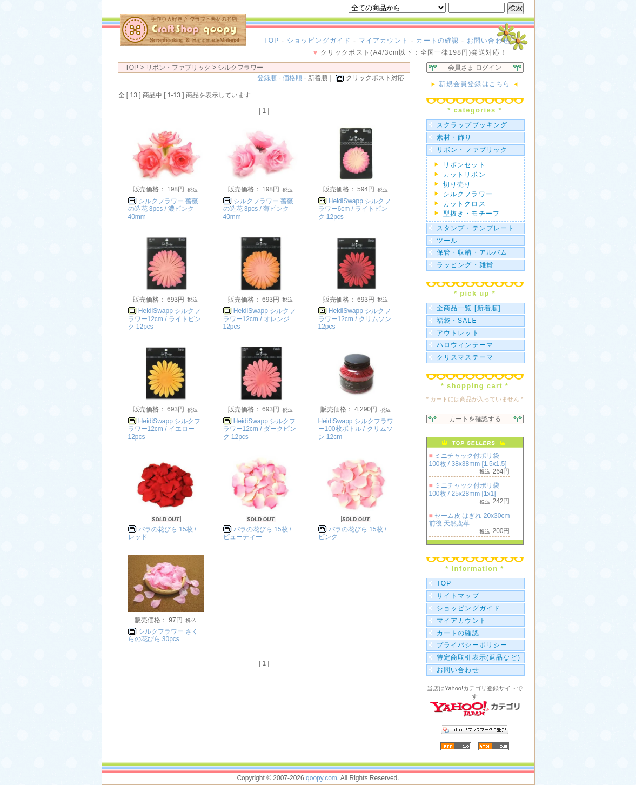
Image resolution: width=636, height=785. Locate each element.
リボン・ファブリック (472, 150)
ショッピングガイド (319, 40)
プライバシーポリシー (472, 645)
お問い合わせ (488, 40)
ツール (447, 240)
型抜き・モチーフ (471, 213)
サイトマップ (458, 596)
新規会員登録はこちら (474, 84)
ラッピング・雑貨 (465, 265)
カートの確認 (437, 40)
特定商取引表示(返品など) (479, 657)
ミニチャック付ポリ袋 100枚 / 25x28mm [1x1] (464, 489)
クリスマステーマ (465, 357)
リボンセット (464, 165)
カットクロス (464, 204)
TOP (271, 40)
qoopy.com (321, 778)
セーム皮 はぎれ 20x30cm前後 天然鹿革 (469, 519)
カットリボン (464, 174)
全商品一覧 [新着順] (469, 308)
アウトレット (458, 333)
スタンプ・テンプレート (476, 228)
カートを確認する (475, 419)
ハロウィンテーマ (465, 345)
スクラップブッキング (472, 125)
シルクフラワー (240, 67)
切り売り (457, 184)
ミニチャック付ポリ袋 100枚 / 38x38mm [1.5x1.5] (468, 459)
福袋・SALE (457, 320)
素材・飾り (454, 137)
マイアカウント (384, 40)
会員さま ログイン (474, 67)
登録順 (267, 78)
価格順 (292, 78)
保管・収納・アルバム (472, 252)
